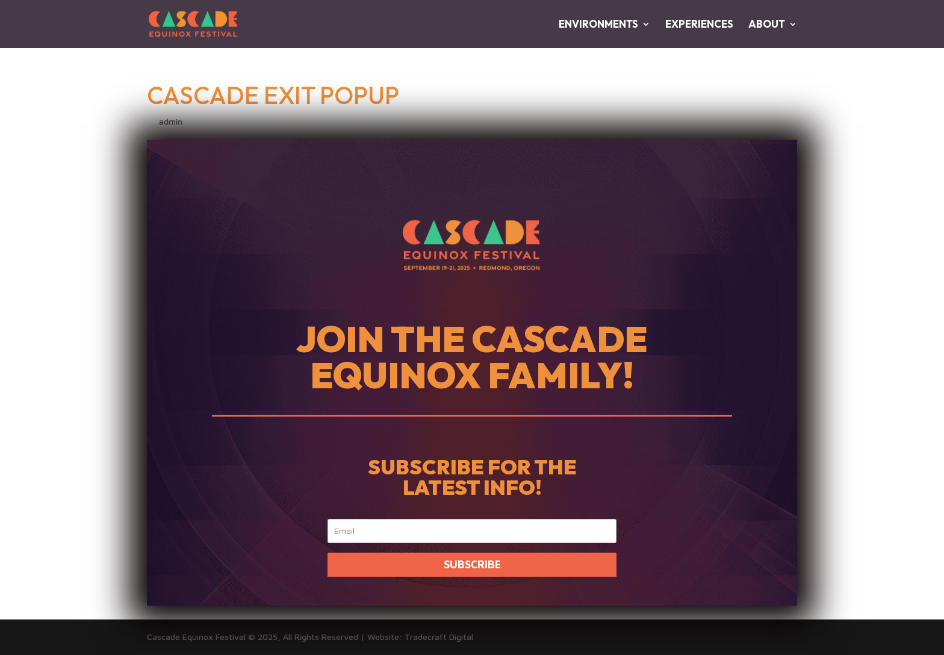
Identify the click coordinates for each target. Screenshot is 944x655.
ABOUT (766, 25)
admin (170, 121)
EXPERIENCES (699, 25)
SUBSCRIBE (472, 564)
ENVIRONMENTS (598, 25)
